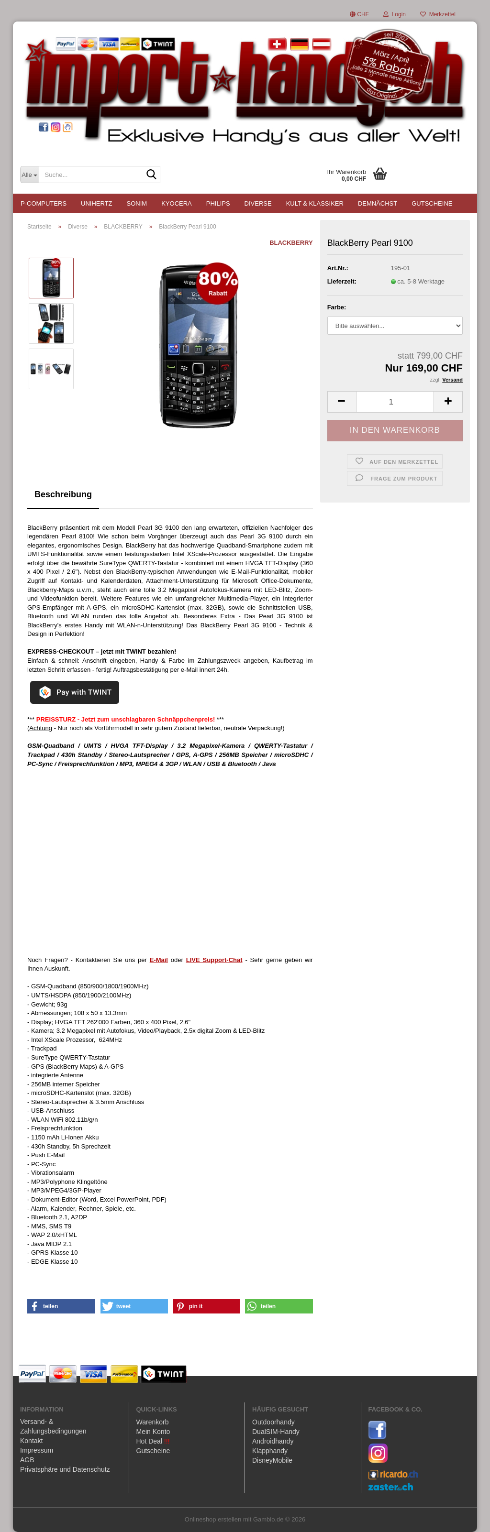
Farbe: (336, 307)
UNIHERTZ (96, 203)
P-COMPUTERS (44, 203)
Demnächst (377, 203)
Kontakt (31, 1440)
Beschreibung (63, 494)
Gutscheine (432, 203)
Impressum (36, 1450)
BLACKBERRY (291, 242)
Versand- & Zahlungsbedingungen (53, 1426)
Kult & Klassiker (315, 203)
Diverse (258, 203)
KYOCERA (176, 203)
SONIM (137, 203)
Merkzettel (438, 14)
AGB (27, 1460)
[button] (359, 14)
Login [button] (394, 14)
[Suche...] (29, 174)
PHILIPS (218, 203)
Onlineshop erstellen (213, 1519)
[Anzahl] (395, 402)
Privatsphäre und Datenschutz (65, 1469)
